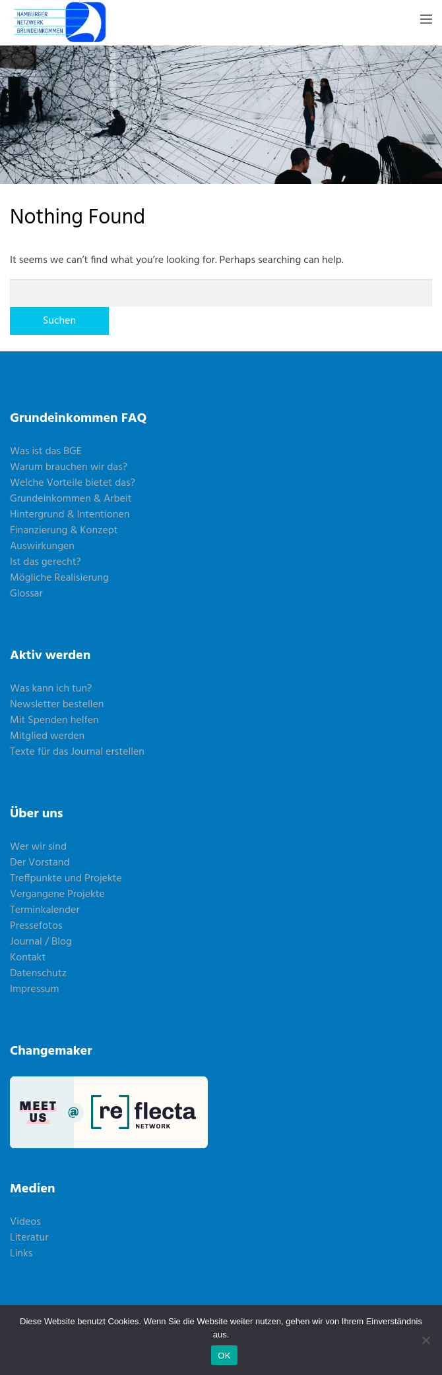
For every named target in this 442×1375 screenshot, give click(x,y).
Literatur (29, 1237)
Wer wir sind (38, 847)
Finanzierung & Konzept (64, 530)
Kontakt (28, 957)
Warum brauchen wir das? (68, 467)
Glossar (26, 593)
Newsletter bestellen (57, 704)
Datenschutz (38, 973)
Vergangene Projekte (57, 894)
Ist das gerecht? (45, 562)
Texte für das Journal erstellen (77, 752)
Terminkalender (45, 910)
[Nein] (425, 1340)
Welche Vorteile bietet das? (72, 483)
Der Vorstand (40, 862)
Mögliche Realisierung (59, 578)
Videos (25, 1222)
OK (224, 1355)
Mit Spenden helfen (54, 720)
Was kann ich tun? (51, 688)
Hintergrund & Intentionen (69, 514)
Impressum (34, 989)
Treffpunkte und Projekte (66, 878)
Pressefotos (36, 926)
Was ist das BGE (46, 451)
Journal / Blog (41, 942)
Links (21, 1253)
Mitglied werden (47, 736)
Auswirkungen (42, 546)
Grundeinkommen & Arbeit (71, 499)
